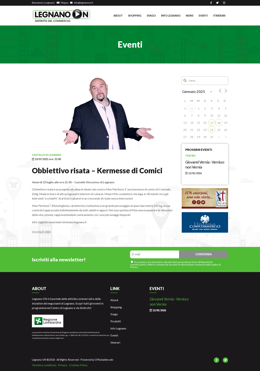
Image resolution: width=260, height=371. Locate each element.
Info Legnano (170, 15)
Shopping (134, 15)
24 (211, 130)
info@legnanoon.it (81, 2)
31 (191, 108)
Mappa (62, 2)
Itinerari (219, 15)
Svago (151, 15)
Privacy (62, 365)
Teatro (190, 155)
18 (218, 122)
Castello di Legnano (46, 154)
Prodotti (115, 321)
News (189, 15)
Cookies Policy (78, 365)
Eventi (203, 15)
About (118, 15)
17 (211, 122)
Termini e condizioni (44, 365)
